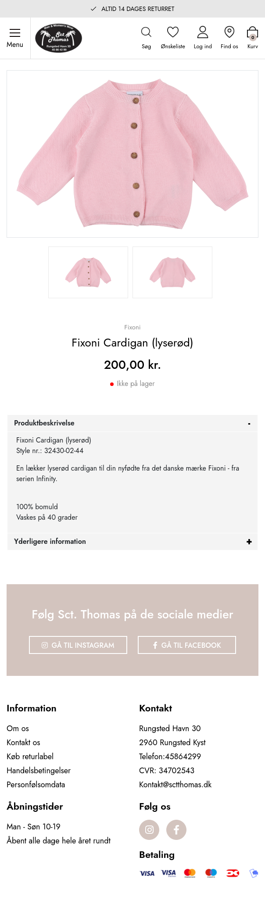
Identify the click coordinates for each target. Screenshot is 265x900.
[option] (88, 272)
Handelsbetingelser (39, 770)
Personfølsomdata (36, 784)
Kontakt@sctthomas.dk (175, 784)
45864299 (183, 756)
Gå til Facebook (187, 645)
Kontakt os (23, 742)
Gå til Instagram (78, 645)
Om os (18, 728)
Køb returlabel (30, 756)
